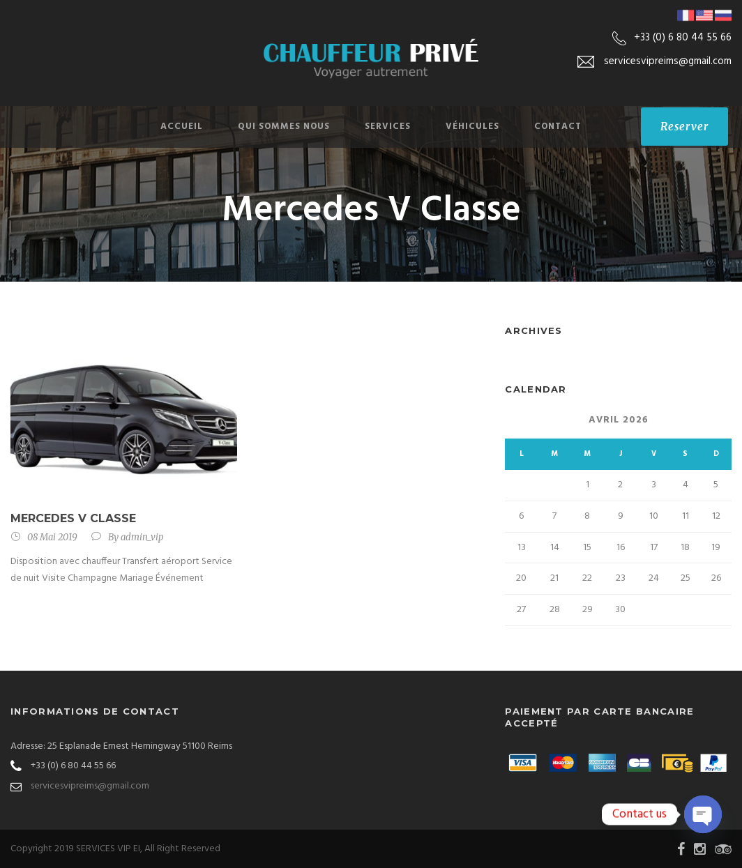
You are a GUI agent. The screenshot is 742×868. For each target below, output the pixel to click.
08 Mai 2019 (52, 537)
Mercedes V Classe (73, 518)
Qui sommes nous (284, 126)
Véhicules (472, 126)
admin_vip (142, 537)
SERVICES (388, 126)
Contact (558, 126)
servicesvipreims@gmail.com (90, 786)
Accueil (181, 126)
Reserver (684, 126)
